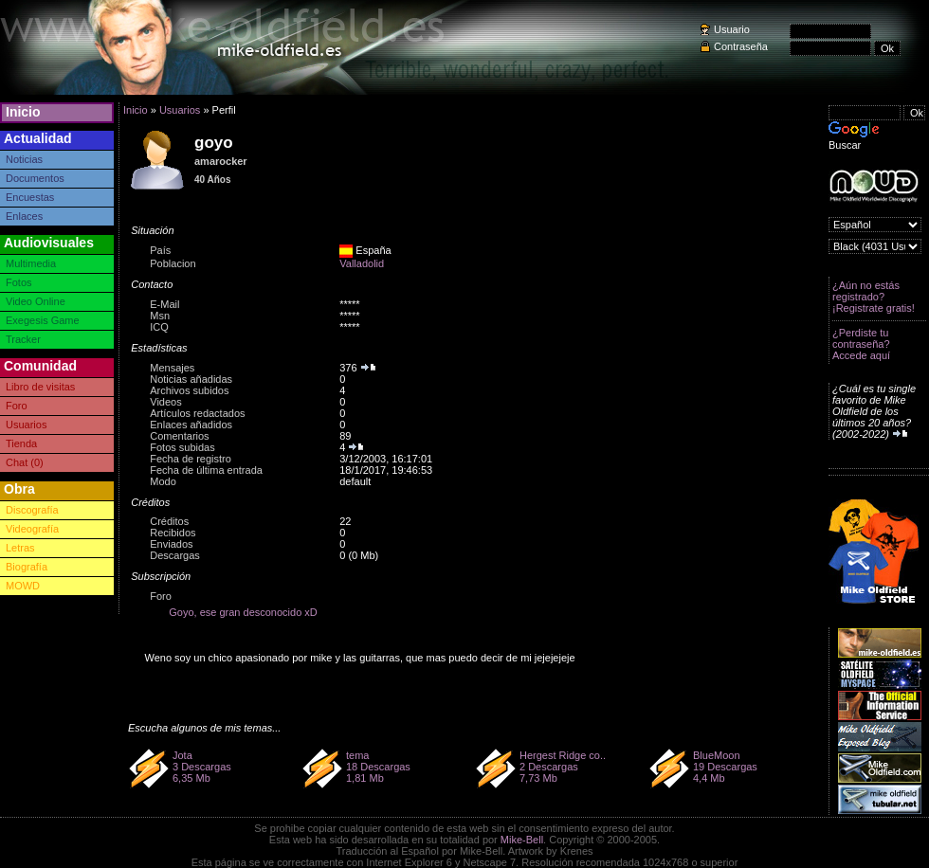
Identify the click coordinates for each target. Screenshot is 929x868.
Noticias (24, 159)
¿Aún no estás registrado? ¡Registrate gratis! (873, 297)
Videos (165, 401)
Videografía (32, 528)
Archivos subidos (189, 390)
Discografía (32, 509)
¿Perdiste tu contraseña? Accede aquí (861, 344)
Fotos (19, 282)
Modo (163, 481)
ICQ (159, 327)
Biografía (26, 566)
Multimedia (31, 263)
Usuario (732, 29)
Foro (16, 405)
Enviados (171, 544)
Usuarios (26, 424)
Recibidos (172, 532)
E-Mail (164, 304)
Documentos (35, 178)
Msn (160, 315)
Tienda (21, 443)
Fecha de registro (190, 458)
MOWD (23, 585)
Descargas (175, 555)
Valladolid (361, 263)
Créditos (169, 521)
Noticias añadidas (191, 379)
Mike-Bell (522, 839)
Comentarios (179, 436)
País (160, 250)
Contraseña (741, 46)
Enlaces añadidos (191, 424)
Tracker (23, 339)
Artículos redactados (197, 413)
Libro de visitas (40, 386)
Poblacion (172, 263)
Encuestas (30, 197)
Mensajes (172, 367)
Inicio (23, 111)
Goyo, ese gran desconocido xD (243, 612)
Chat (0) (25, 462)
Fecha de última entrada (206, 470)
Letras (20, 547)
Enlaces (24, 216)
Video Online (35, 301)
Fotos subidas (182, 447)
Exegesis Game (43, 320)
